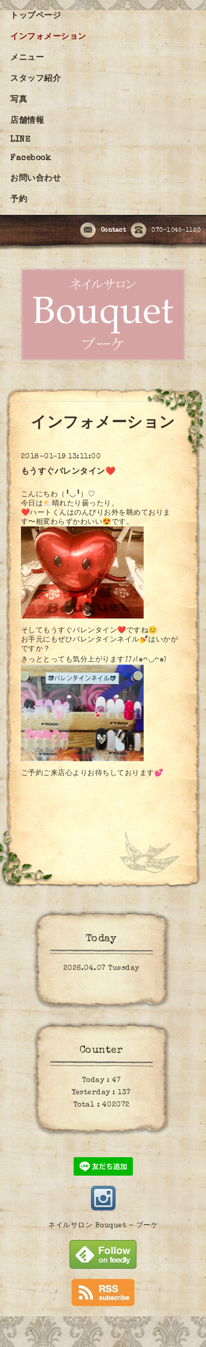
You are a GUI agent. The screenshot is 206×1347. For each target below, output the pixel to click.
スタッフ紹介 (35, 79)
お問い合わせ (35, 179)
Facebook (30, 158)
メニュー (27, 58)
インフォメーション (48, 37)
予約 (18, 200)
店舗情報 (27, 121)
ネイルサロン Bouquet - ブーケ (103, 1225)
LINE (20, 140)
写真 (18, 100)
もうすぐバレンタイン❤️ (68, 472)
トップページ (35, 16)
